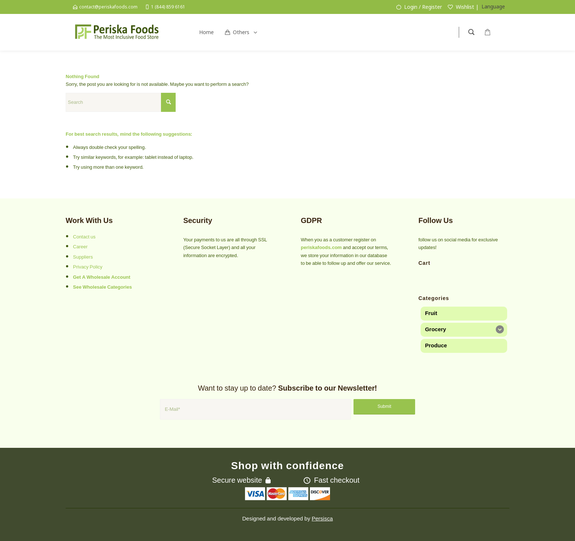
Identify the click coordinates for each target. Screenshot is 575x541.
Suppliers (83, 257)
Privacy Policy (87, 267)
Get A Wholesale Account (101, 277)
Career (80, 247)
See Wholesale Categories (102, 287)
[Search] (121, 102)
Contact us (84, 237)
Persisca (322, 518)
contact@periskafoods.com (108, 7)
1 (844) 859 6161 (168, 7)
